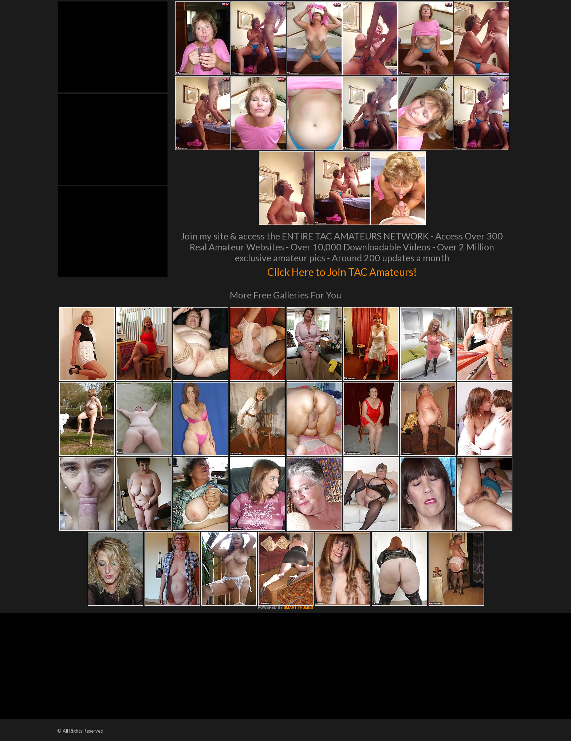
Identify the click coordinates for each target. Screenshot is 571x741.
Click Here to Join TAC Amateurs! (342, 270)
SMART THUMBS (298, 608)
